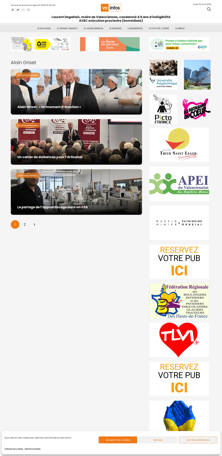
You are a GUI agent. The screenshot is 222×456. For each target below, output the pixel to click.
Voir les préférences (198, 440)
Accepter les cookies (118, 440)
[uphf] (163, 75)
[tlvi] (180, 340)
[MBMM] (42, 44)
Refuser (158, 440)
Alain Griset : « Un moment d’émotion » (49, 107)
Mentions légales (33, 448)
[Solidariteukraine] (180, 418)
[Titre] (12, 10)
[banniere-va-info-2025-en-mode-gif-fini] (180, 44)
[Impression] (180, 184)
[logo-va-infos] (111, 8)
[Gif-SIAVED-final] (197, 75)
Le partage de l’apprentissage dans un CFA (52, 207)
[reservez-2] (180, 262)
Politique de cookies (14, 448)
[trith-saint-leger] (180, 145)
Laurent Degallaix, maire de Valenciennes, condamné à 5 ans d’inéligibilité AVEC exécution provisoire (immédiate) (111, 19)
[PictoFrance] (163, 109)
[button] (209, 9)
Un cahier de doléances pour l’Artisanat (50, 157)
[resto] (197, 109)
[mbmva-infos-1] (180, 223)
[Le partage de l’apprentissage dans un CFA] (76, 192)
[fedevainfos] (180, 301)
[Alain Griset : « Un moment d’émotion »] (76, 92)
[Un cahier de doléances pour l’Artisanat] (76, 142)
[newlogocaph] (111, 44)
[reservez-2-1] (180, 379)
